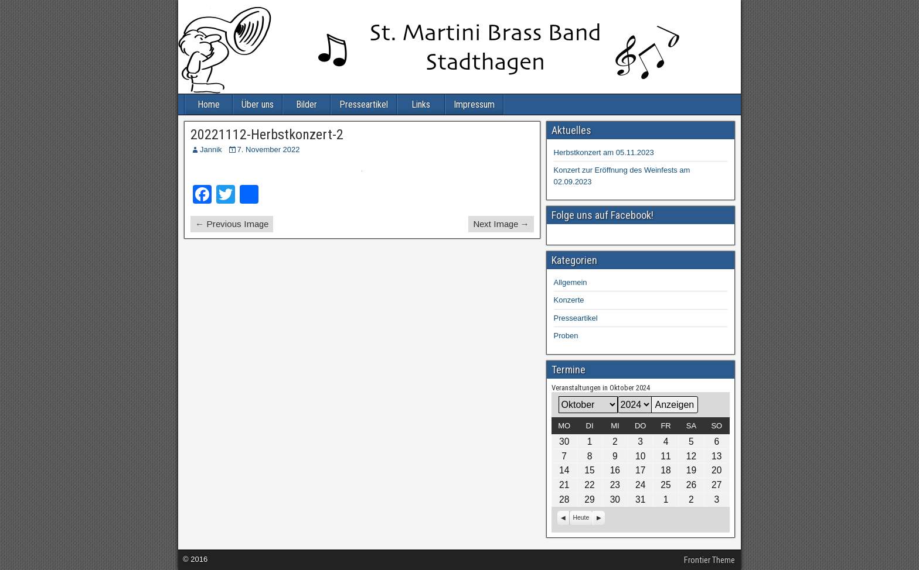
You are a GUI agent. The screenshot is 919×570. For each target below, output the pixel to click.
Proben (566, 335)
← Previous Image (231, 224)
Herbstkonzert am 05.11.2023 (604, 152)
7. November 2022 (268, 149)
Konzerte (569, 300)
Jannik (211, 149)
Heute (581, 517)
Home (209, 104)
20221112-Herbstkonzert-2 (266, 134)
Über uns (257, 104)
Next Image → (501, 224)
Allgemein (570, 282)
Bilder (306, 104)
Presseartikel (363, 104)
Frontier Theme (709, 560)
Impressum (474, 104)
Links (420, 104)
